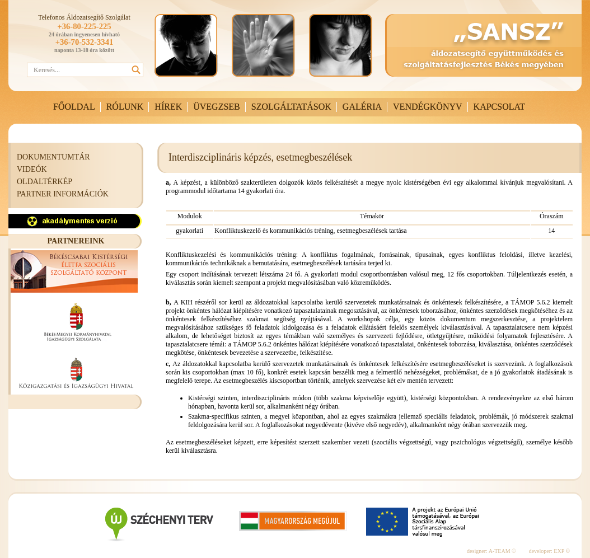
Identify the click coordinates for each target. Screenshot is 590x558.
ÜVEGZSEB (216, 106)
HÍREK (168, 106)
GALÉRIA (362, 106)
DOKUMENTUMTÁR (53, 157)
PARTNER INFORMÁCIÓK (63, 194)
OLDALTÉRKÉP (44, 181)
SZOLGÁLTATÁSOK (291, 106)
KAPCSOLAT (499, 106)
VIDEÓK (32, 169)
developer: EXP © (549, 551)
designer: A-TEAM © (491, 551)
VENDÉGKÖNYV (427, 106)
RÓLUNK (125, 106)
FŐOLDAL (74, 106)
